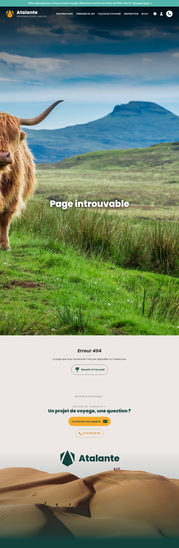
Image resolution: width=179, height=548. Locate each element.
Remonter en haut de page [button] (88, 396)
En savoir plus (141, 3)
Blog (145, 13)
